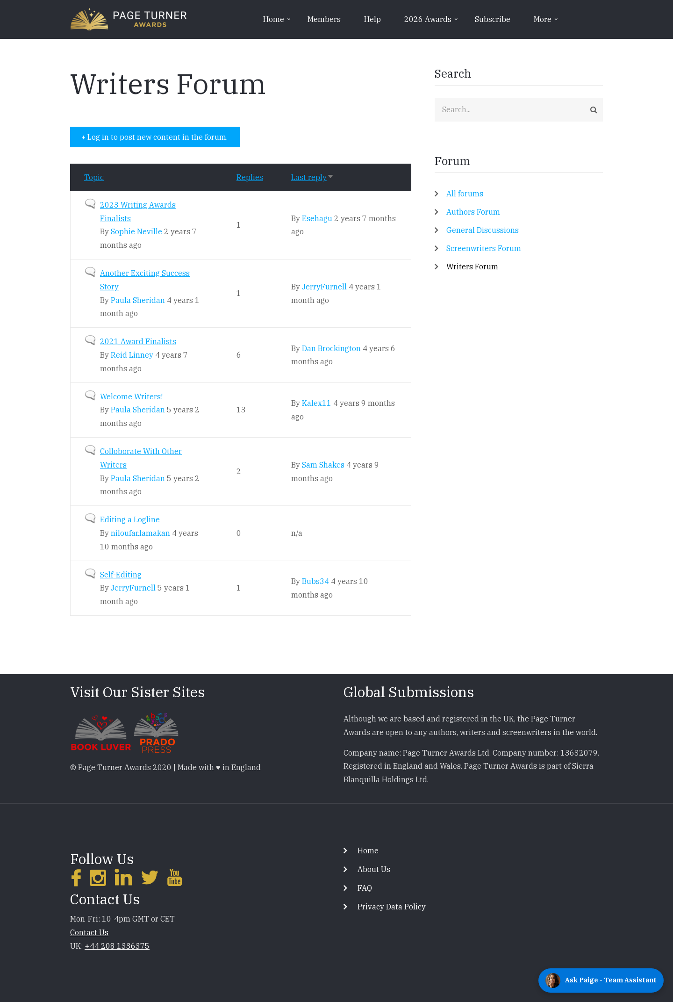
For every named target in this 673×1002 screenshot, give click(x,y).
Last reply (312, 177)
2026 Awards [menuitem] (431, 22)
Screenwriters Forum (483, 248)
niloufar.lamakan (140, 533)
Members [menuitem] (324, 19)
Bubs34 (315, 581)
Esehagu (317, 218)
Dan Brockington (331, 348)
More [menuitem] (546, 22)
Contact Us (89, 932)
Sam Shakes (323, 464)
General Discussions (482, 230)
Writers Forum (472, 266)
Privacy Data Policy (392, 906)
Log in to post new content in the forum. (157, 137)
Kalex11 (316, 403)
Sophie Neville (136, 231)
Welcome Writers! (131, 396)
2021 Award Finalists (138, 341)
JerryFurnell (324, 286)
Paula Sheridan (138, 300)
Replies (249, 177)
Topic (94, 177)
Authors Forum (473, 211)
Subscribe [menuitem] (492, 19)
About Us (374, 869)
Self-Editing (121, 574)
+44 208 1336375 (117, 946)
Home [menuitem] (277, 22)
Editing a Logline (130, 519)
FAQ (365, 888)
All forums (464, 193)
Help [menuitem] (372, 19)
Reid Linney (132, 355)
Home (368, 850)
